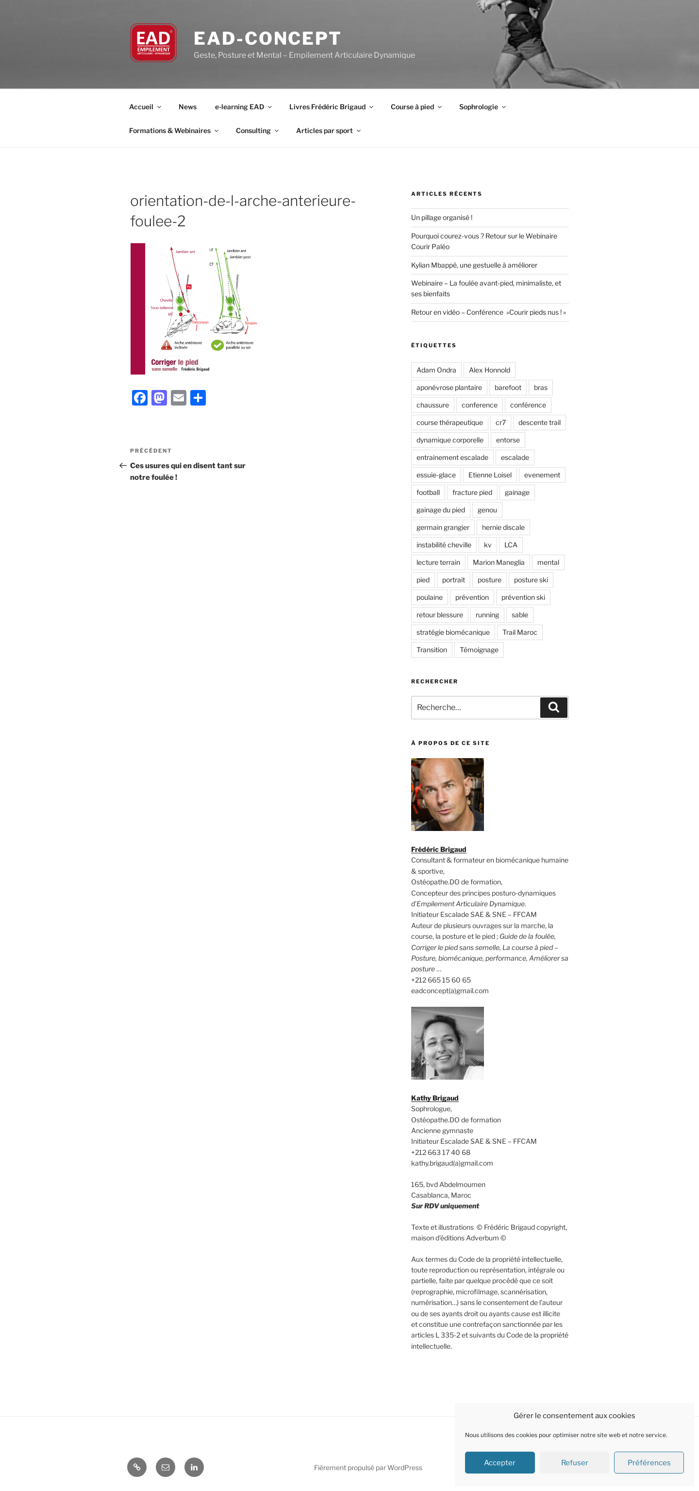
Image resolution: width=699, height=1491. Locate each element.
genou (487, 510)
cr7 (501, 422)
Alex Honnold (489, 370)
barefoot (508, 387)
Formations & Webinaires (174, 130)
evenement (542, 475)
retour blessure (439, 614)
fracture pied (472, 492)
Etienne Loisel (490, 475)
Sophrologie (483, 106)
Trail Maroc (519, 632)
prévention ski (523, 597)
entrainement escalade (452, 457)
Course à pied (417, 106)
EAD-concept (268, 38)
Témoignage (479, 649)
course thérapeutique (449, 422)
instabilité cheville (443, 545)
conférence (528, 405)
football (428, 492)
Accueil (146, 106)
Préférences (649, 1462)
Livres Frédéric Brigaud (332, 106)
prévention (472, 597)
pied (423, 580)
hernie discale (503, 527)
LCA (510, 545)
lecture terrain (438, 562)
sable (520, 614)
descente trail (539, 422)
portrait (453, 580)
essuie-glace (436, 475)
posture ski (531, 580)
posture (489, 580)
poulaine (429, 597)
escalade (515, 457)
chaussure (432, 405)
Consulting (258, 130)
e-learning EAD (244, 106)
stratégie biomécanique (453, 632)
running (487, 614)
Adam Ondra (436, 370)
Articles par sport (329, 130)
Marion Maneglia (499, 562)
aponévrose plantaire (449, 387)
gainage (517, 492)
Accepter (500, 1462)
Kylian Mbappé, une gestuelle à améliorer (474, 265)
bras (541, 387)
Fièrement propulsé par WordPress (368, 1467)
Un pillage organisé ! (441, 217)
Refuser (574, 1462)
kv (488, 545)
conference (480, 405)
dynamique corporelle (449, 440)
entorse (508, 440)
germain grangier (442, 527)
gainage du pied (440, 510)
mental (548, 562)
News (188, 106)
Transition (431, 649)
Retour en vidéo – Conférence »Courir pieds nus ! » (488, 312)
